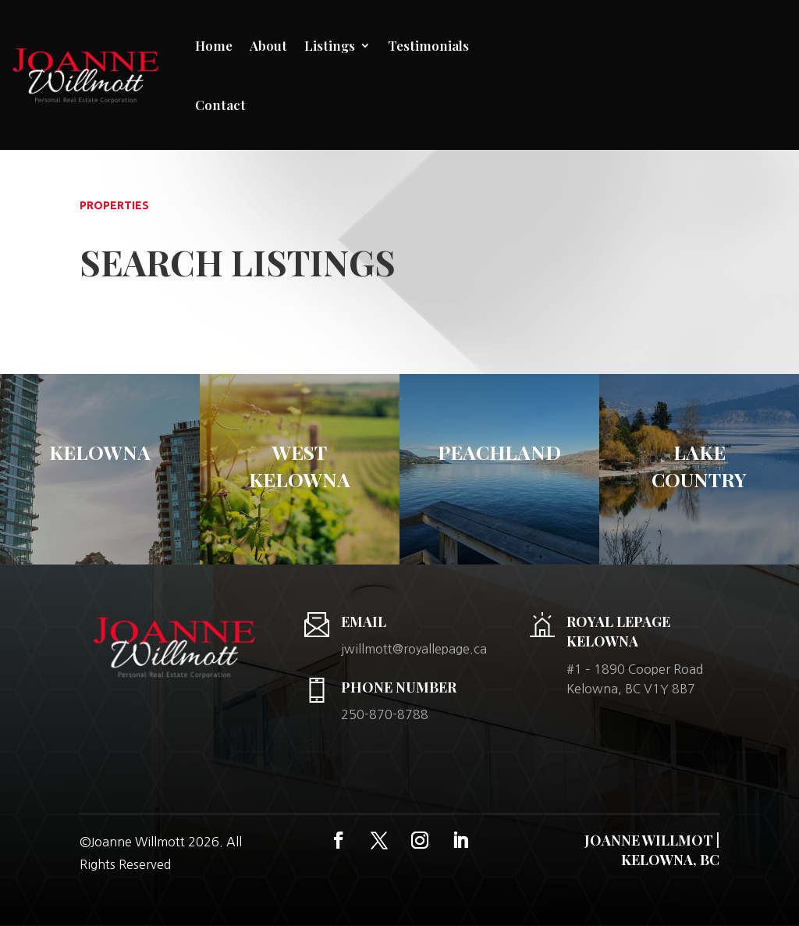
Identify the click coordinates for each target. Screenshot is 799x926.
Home (214, 45)
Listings (329, 45)
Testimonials (428, 45)
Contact (220, 104)
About (268, 45)
